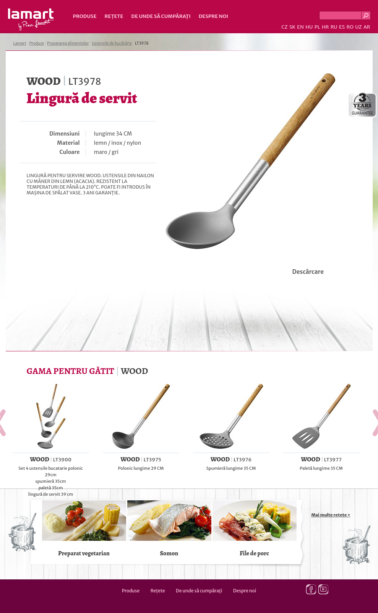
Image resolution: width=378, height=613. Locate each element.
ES (342, 27)
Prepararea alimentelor (68, 43)
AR (366, 27)
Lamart (31, 19)
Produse (85, 16)
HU (309, 27)
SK (292, 27)
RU (334, 27)
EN (300, 27)
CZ (284, 27)
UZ (358, 27)
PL (317, 27)
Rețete (114, 16)
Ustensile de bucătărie (112, 43)
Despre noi (213, 16)
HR (325, 27)
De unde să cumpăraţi (160, 16)
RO (349, 27)
